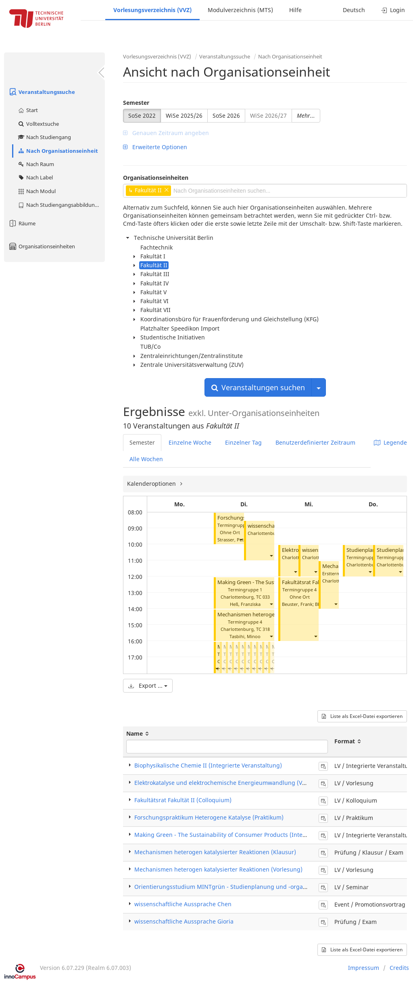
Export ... (147, 685)
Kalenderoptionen (152, 483)
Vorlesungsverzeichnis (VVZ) (152, 10)
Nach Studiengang (44, 137)
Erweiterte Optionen (155, 147)
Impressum (363, 968)
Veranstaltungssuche (41, 92)
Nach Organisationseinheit (57, 150)
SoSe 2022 (142, 115)
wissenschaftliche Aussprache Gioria (184, 921)
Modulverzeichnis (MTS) (240, 10)
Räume (21, 223)
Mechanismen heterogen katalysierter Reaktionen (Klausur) (215, 852)
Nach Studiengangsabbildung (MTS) (61, 204)
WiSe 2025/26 (184, 115)
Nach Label (35, 177)
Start (27, 110)
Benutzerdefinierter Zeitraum (315, 442)
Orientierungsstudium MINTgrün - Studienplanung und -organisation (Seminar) (243, 886)
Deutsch (354, 10)
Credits (399, 968)
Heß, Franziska (245, 604)
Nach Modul (36, 191)
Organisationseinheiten (41, 246)
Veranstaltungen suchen (258, 387)
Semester (136, 102)
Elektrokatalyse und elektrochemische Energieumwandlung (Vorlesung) (231, 782)
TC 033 (263, 597)
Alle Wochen (146, 459)
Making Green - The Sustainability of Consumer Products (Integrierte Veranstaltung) (248, 834)
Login (393, 10)
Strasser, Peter (232, 540)
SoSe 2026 (226, 115)
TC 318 (263, 629)
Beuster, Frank (297, 604)
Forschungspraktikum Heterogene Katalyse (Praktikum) (209, 817)
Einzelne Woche (190, 442)
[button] (241, 539)
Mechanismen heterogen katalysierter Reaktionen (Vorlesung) (218, 869)
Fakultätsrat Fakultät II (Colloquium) (183, 800)
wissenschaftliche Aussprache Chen (183, 904)
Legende (390, 442)
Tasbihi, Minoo (245, 636)
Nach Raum (35, 164)
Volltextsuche (38, 123)
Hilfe (295, 10)
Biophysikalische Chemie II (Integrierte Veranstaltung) (208, 765)
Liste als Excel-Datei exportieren (362, 716)
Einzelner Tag (243, 442)
